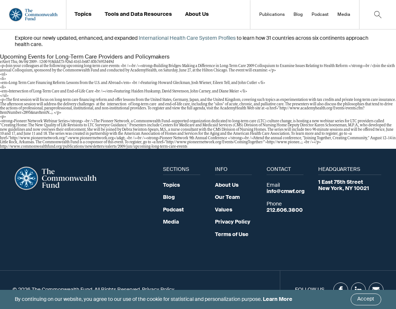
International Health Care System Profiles (187, 38)
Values (223, 210)
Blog (298, 15)
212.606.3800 (285, 210)
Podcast (320, 15)
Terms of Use (232, 234)
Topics (171, 185)
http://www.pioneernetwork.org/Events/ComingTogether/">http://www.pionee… (234, 142)
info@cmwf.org (286, 191)
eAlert (5, 62)
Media (343, 15)
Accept (365, 299)
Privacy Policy (232, 222)
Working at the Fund (214, 16)
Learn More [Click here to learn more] (277, 299)
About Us (227, 185)
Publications (272, 15)
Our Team (227, 197)
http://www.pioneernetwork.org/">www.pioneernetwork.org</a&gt (67, 138)
